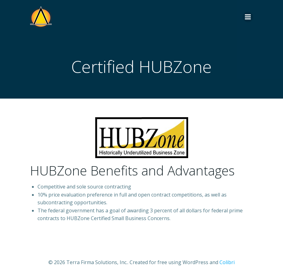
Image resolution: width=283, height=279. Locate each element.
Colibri (227, 262)
